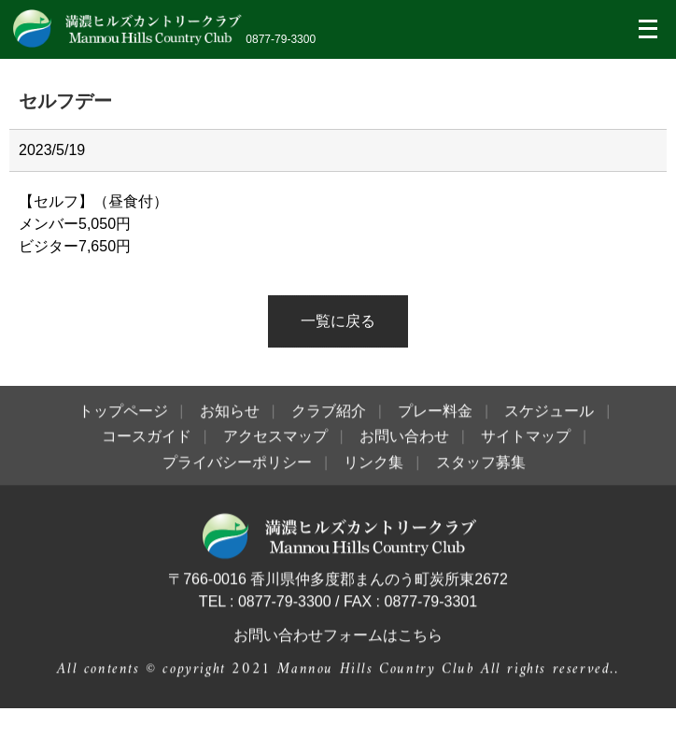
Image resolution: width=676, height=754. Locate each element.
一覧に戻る (338, 321)
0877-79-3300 (281, 39)
